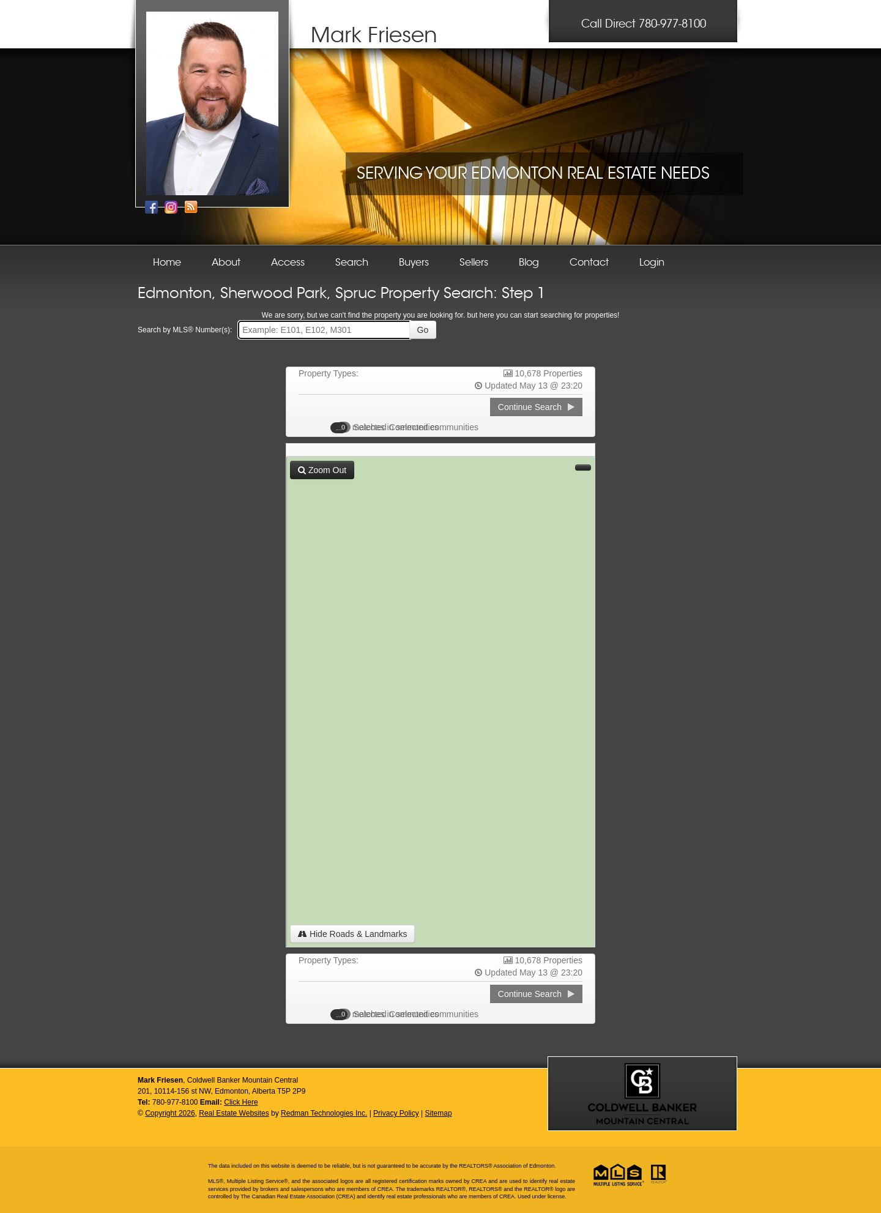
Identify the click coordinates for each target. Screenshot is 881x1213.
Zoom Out (322, 470)
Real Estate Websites (234, 1113)
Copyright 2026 (170, 1113)
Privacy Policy (396, 1113)
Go (423, 330)
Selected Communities (391, 427)
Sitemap (438, 1113)
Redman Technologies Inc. (324, 1113)
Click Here (241, 1102)
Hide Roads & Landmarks (352, 934)
